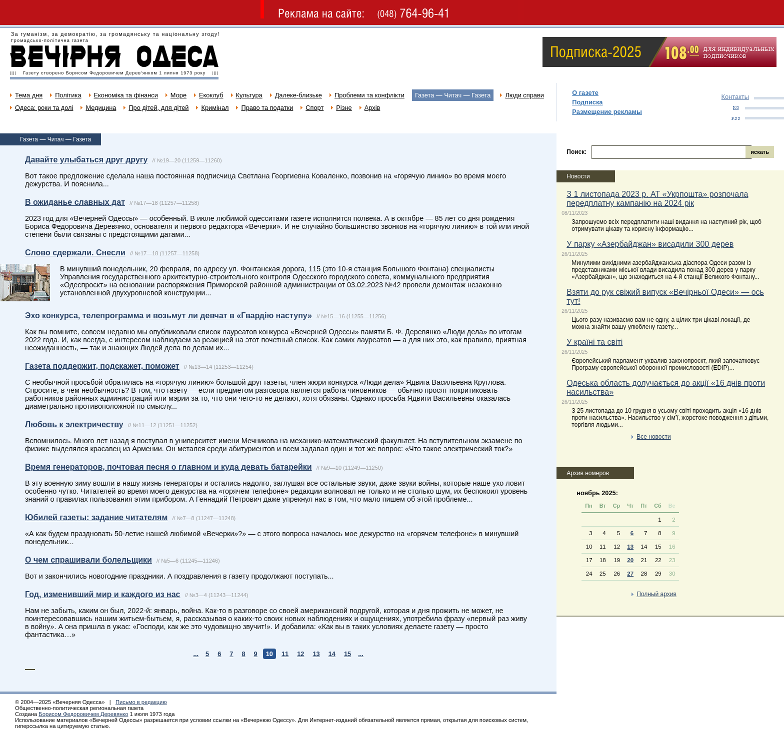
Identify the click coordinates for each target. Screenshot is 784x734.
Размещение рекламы (607, 111)
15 (347, 654)
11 (285, 654)
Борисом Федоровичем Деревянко (83, 714)
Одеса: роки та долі (44, 107)
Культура (249, 95)
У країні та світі (594, 342)
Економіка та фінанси (126, 95)
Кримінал (214, 107)
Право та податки (267, 107)
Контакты (735, 96)
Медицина (101, 107)
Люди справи (524, 95)
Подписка (587, 102)
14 (332, 654)
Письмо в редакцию (141, 702)
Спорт (315, 107)
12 (300, 654)
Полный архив (656, 594)
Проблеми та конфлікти (369, 95)
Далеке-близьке (298, 95)
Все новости (653, 436)
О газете (585, 92)
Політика (68, 95)
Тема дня (28, 95)
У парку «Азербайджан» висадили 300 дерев (650, 244)
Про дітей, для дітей (158, 107)
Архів (372, 107)
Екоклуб (211, 95)
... (195, 654)
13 (316, 654)
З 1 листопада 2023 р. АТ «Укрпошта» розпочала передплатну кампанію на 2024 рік (657, 198)
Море (178, 95)
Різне (344, 107)
